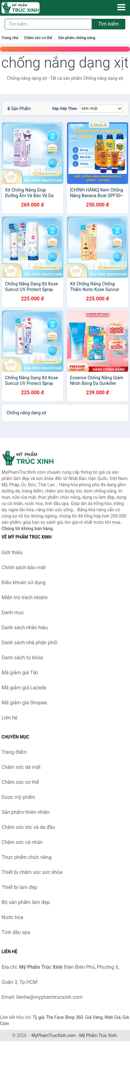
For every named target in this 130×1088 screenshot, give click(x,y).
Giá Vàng (94, 1017)
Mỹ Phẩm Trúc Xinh (98, 1035)
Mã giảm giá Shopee (24, 703)
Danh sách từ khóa (22, 658)
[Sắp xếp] (101, 109)
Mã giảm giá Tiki (20, 673)
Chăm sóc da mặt (21, 767)
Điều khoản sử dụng (24, 582)
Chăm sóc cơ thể (38, 38)
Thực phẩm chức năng (26, 857)
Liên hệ (9, 718)
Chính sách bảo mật (24, 567)
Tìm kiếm (108, 24)
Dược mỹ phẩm (18, 797)
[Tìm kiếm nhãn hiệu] (48, 24)
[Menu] (121, 7)
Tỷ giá (38, 1017)
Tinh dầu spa (16, 932)
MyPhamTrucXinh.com (53, 1035)
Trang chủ (10, 38)
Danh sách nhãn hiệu (25, 628)
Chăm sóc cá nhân (22, 842)
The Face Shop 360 (64, 1017)
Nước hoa (12, 917)
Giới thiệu (12, 552)
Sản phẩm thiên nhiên (26, 812)
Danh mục (13, 613)
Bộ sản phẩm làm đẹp (26, 902)
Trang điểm (14, 752)
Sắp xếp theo (64, 108)
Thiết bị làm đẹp (19, 887)
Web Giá (112, 1017)
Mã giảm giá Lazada (24, 688)
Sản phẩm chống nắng (76, 38)
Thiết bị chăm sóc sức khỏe (32, 872)
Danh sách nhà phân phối (29, 643)
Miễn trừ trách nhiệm (25, 597)
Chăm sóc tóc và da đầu (28, 827)
